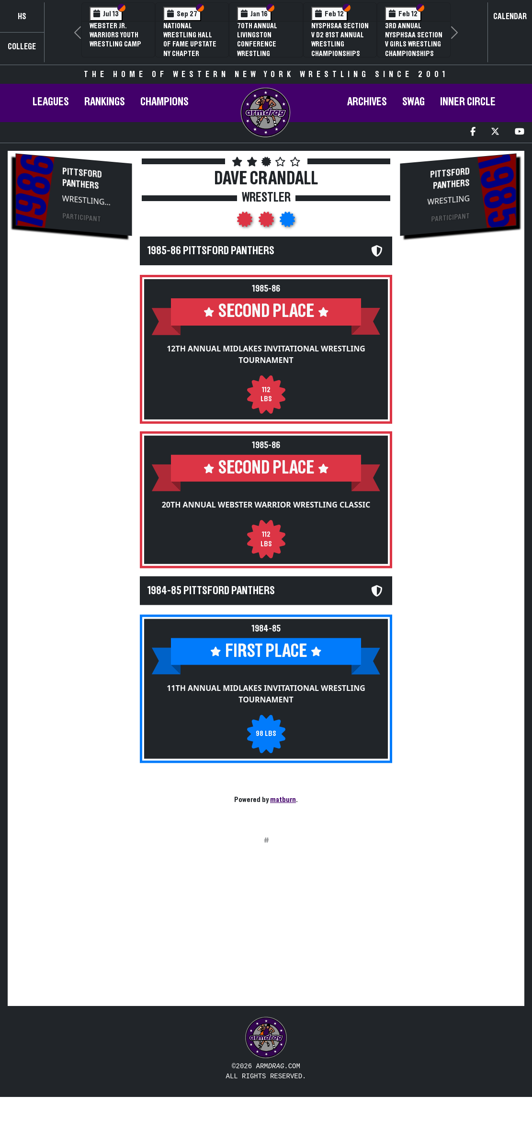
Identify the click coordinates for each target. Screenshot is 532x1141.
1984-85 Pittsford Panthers (211, 601)
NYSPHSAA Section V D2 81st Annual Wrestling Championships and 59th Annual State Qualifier (340, 49)
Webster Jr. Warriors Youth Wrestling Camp (115, 35)
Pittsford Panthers (82, 179)
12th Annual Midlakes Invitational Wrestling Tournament (266, 354)
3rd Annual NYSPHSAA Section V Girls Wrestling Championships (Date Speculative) (413, 49)
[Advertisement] (73, 405)
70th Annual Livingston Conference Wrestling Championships (261, 44)
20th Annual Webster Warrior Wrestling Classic (266, 510)
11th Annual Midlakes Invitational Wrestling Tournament (266, 704)
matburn (283, 799)
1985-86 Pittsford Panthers (210, 251)
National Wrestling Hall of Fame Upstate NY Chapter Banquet (189, 44)
